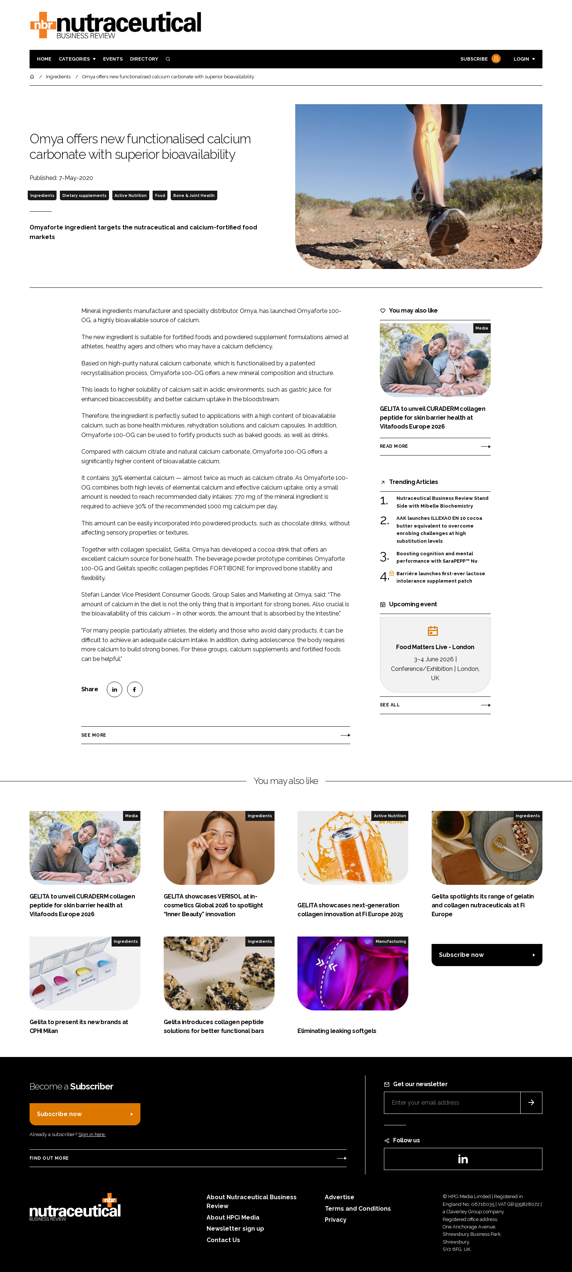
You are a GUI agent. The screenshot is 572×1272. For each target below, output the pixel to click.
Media (482, 328)
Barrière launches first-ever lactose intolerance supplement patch (440, 577)
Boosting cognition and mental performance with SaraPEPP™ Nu (436, 557)
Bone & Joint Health (194, 195)
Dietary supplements (84, 195)
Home (44, 59)
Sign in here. (92, 1134)
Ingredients (42, 195)
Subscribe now (461, 954)
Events (113, 59)
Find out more (49, 1158)
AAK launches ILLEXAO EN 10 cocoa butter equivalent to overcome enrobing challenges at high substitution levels (439, 530)
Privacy (336, 1219)
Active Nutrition (131, 195)
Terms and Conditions (358, 1208)
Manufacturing (391, 941)
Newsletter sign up (235, 1228)
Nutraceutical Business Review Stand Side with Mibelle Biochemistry (442, 501)
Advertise (339, 1197)
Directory (144, 59)
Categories (74, 59)
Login (521, 59)
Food (160, 195)
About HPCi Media (233, 1217)
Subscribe (479, 59)
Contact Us (223, 1240)
